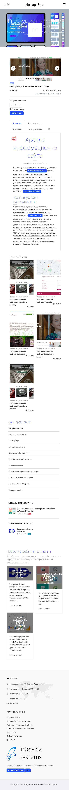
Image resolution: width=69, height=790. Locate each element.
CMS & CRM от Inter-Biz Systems (21, 478)
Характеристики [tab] (35, 123)
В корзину (16, 113)
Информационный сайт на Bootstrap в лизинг (45, 354)
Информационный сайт (38, 32)
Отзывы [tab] (17, 129)
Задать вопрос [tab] (35, 129)
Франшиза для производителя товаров (24, 471)
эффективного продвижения (42, 241)
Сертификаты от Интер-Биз (19, 484)
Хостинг (11, 740)
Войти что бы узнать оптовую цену (48, 93)
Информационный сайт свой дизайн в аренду (18, 302)
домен (24, 236)
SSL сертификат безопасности (39, 236)
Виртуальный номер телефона (25, 530)
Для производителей (17, 447)
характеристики (35, 215)
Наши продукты (21, 32)
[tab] (49, 129)
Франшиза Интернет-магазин (20, 459)
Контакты (13, 704)
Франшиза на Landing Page (19, 453)
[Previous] (13, 68)
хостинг (18, 236)
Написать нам (15, 770)
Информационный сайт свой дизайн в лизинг (18, 406)
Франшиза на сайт (16, 465)
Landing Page (14, 441)
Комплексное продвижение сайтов (20, 729)
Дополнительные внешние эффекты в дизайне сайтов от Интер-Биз (36, 510)
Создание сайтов (13, 717)
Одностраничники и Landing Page (19, 725)
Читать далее (16, 605)
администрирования (32, 191)
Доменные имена (14, 736)
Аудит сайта (11, 732)
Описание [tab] (17, 123)
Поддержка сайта (16, 490)
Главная (10, 32)
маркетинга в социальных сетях (25, 244)
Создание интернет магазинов (18, 721)
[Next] (57, 68)
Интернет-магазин (16, 428)
